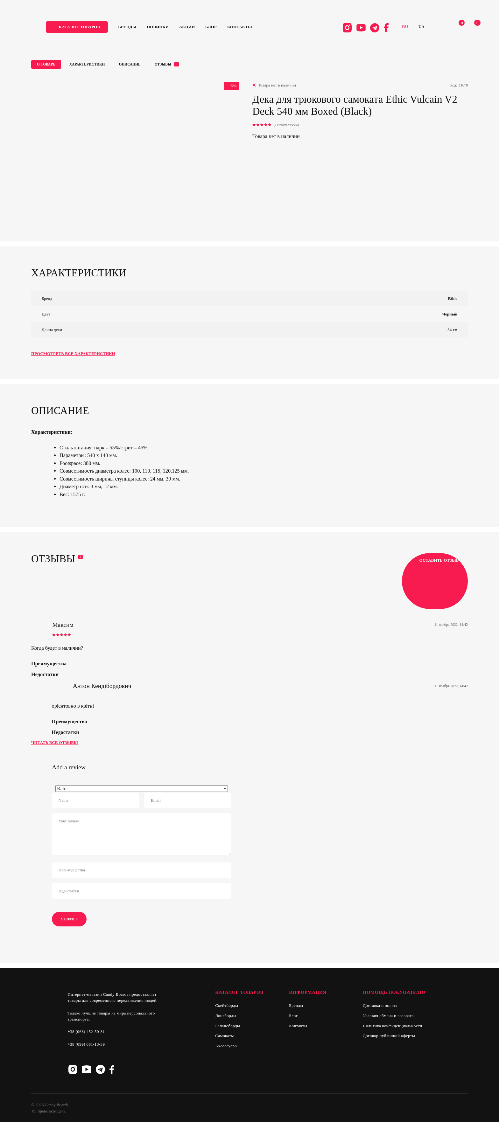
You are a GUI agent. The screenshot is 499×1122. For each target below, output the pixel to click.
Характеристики (87, 64)
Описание (130, 64)
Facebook (373, 29)
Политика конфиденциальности (392, 1025)
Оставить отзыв (435, 581)
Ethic (453, 298)
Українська (409, 29)
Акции (209, 29)
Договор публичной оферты (389, 1035)
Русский (392, 29)
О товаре (46, 64)
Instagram (334, 29)
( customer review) (286, 125)
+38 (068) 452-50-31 (86, 1031)
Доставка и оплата (380, 1005)
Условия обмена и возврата (388, 1015)
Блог (233, 29)
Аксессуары (226, 1045)
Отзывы (167, 64)
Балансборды (227, 1025)
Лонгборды (225, 1015)
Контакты (262, 29)
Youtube (348, 29)
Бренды (149, 29)
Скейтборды (226, 1005)
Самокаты (224, 1035)
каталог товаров (101, 29)
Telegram (362, 29)
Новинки (180, 29)
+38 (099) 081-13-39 (86, 1044)
